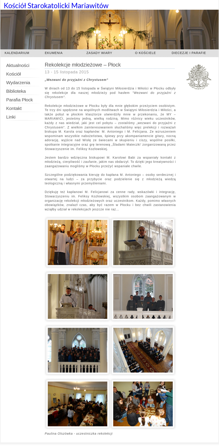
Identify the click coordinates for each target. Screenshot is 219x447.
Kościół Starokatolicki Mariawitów (56, 5)
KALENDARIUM (17, 53)
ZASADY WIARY (99, 53)
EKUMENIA (54, 53)
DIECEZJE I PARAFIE (189, 53)
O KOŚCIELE (145, 53)
